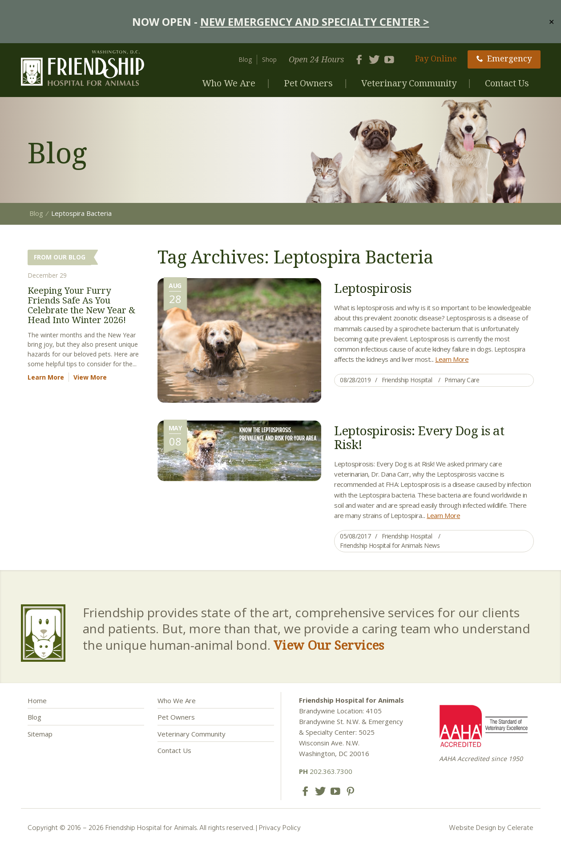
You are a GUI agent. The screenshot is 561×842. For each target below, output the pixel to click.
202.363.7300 (325, 771)
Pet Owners (308, 83)
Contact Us (507, 83)
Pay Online (436, 58)
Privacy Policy (280, 827)
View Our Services (329, 644)
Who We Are (228, 83)
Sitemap (40, 733)
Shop (269, 59)
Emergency (504, 58)
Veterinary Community (408, 83)
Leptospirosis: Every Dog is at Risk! (419, 437)
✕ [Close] (551, 21)
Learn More (451, 359)
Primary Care (461, 380)
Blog (245, 59)
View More (90, 377)
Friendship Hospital (407, 380)
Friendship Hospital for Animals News (390, 545)
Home (37, 700)
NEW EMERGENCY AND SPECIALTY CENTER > (314, 21)
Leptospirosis (373, 287)
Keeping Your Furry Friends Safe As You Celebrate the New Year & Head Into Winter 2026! (81, 305)
